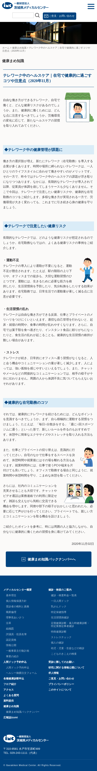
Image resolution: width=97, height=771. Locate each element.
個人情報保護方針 (16, 600)
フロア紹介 (9, 684)
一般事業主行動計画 (17, 650)
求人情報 (53, 672)
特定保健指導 (58, 612)
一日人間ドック (60, 600)
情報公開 (11, 645)
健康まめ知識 (11, 706)
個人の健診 (57, 642)
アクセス (8, 689)
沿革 (8, 623)
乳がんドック (58, 606)
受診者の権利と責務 (17, 606)
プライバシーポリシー (61, 684)
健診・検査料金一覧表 (64, 595)
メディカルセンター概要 (17, 589)
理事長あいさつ (15, 617)
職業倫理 (11, 612)
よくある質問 (11, 695)
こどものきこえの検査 (64, 653)
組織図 (10, 628)
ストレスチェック (61, 637)
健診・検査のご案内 (60, 589)
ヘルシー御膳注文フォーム (21, 672)
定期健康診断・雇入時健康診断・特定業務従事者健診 (70, 625)
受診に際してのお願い (61, 661)
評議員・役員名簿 (16, 634)
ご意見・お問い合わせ (62, 15)
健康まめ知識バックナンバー (22, 711)
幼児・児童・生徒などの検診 (67, 648)
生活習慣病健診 (60, 617)
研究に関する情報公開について (66, 667)
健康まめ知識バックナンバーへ (52, 559)
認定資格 (11, 639)
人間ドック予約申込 (15, 661)
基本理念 (11, 595)
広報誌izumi (10, 717)
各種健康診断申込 (13, 678)
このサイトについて (60, 689)
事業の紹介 (12, 656)
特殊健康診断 (58, 631)
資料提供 (8, 700)
